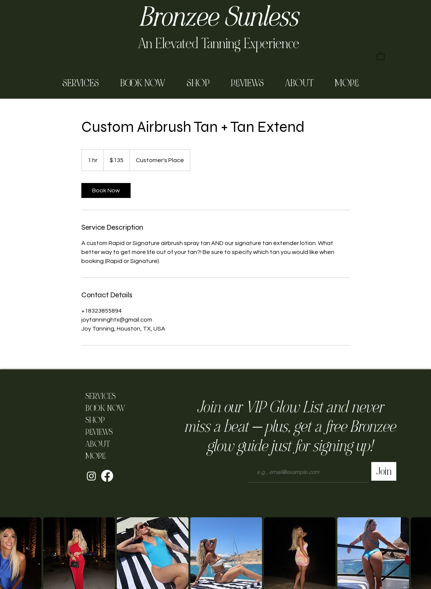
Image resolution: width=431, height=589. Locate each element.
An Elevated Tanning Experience (218, 43)
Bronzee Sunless (218, 17)
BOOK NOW (103, 408)
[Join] (383, 471)
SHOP (95, 420)
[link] (106, 190)
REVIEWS (99, 432)
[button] (380, 55)
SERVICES (100, 396)
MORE (95, 456)
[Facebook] (107, 476)
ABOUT (97, 444)
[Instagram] (91, 476)
